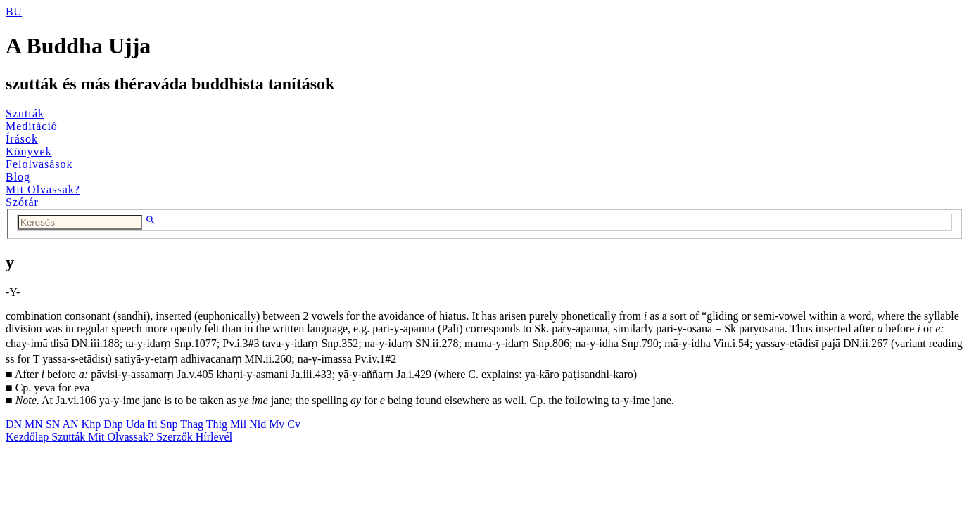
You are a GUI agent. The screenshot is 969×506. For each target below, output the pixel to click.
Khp (93, 424)
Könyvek (29, 151)
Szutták (25, 113)
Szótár (22, 202)
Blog (18, 177)
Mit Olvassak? (43, 189)
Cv (293, 424)
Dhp (114, 424)
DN (15, 424)
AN (71, 424)
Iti (153, 424)
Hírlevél (214, 437)
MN (35, 424)
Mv (278, 424)
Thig (218, 424)
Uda (137, 424)
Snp (170, 424)
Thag (193, 424)
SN (54, 424)
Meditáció (32, 126)
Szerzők (176, 437)
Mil (239, 424)
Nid (259, 424)
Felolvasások (39, 164)
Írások (22, 139)
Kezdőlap (28, 437)
